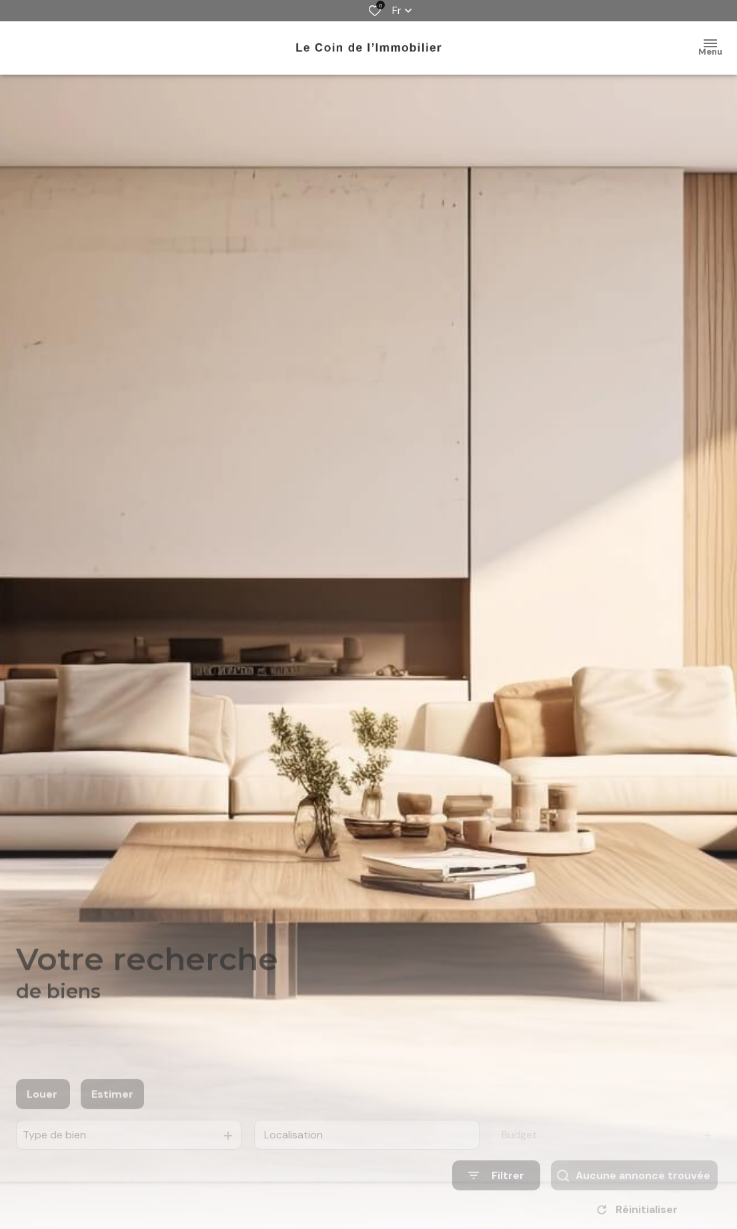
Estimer (112, 1107)
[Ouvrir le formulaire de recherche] (496, 1189)
